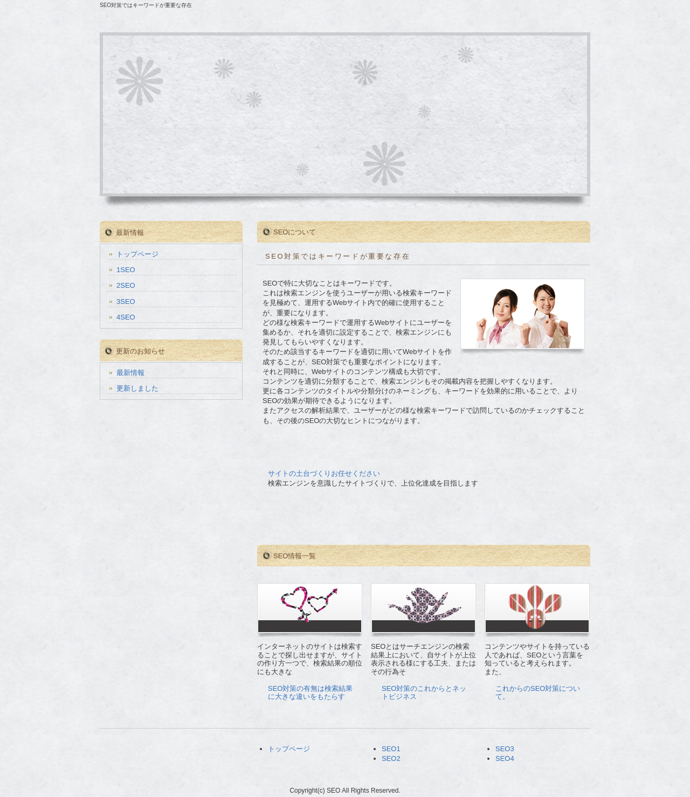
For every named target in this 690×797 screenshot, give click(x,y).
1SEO (125, 270)
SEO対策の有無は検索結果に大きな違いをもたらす (310, 692)
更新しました (137, 388)
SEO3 (504, 749)
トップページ (137, 254)
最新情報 (130, 373)
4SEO (125, 317)
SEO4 (504, 758)
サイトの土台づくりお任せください (324, 473)
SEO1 (391, 749)
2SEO (125, 285)
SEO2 (391, 758)
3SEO (125, 301)
